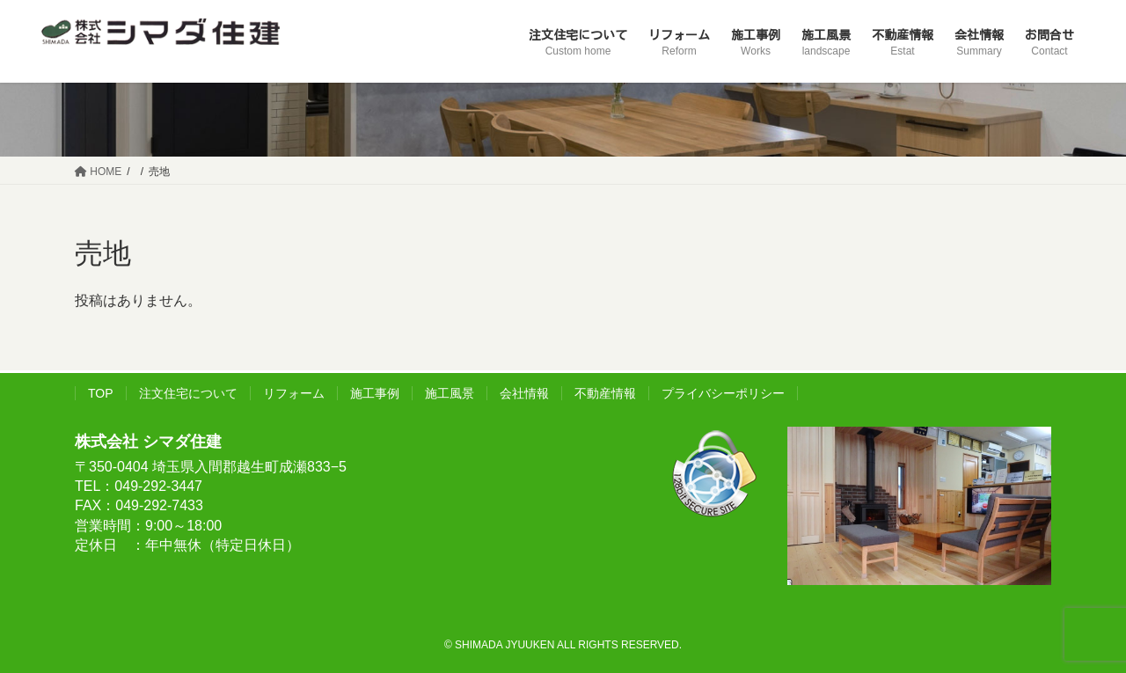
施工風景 (449, 393)
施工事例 (374, 393)
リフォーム (294, 393)
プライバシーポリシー (723, 393)
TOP (100, 393)
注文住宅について (188, 393)
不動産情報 (605, 393)
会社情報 (524, 393)
